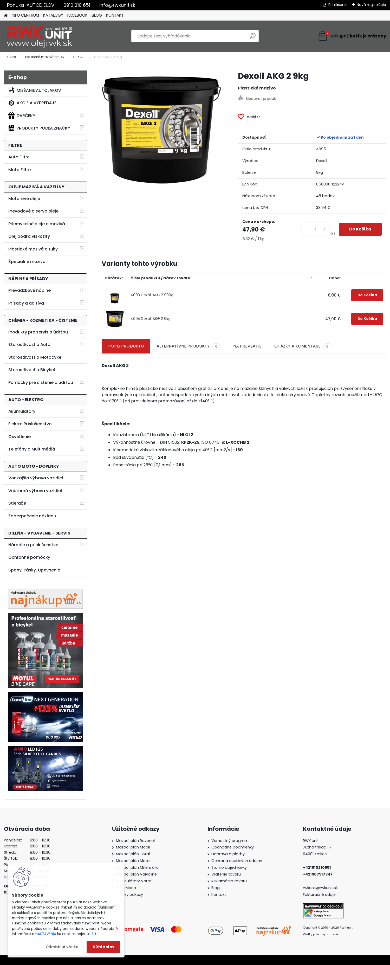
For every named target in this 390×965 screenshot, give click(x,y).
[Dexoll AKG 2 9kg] (161, 130)
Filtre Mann (126, 887)
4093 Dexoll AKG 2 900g (152, 295)
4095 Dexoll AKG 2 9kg (151, 318)
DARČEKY (21, 115)
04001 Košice (315, 854)
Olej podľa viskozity (29, 236)
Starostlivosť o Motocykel (35, 357)
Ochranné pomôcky (29, 557)
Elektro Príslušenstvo (30, 424)
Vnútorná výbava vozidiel (35, 491)
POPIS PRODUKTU (126, 346)
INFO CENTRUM (25, 15)
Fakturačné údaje (319, 894)
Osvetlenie (19, 437)
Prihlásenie (338, 4)
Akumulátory (21, 411)
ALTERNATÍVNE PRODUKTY (188, 346)
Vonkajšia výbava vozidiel (35, 478)
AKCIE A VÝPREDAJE (32, 103)
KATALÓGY (53, 15)
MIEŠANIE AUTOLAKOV (34, 90)
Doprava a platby (228, 854)
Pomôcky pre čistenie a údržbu (40, 382)
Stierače (17, 503)
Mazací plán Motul (133, 860)
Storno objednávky (229, 867)
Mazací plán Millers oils (137, 867)
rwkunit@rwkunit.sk (320, 887)
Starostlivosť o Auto (29, 345)
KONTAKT (115, 15)
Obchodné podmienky (232, 847)
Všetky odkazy (129, 894)
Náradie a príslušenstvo (33, 545)
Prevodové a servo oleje (33, 211)
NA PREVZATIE (247, 346)
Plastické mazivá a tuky (44, 56)
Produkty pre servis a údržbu (38, 332)
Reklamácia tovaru (229, 881)
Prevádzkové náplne (29, 290)
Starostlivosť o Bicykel (31, 370)
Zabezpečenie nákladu (32, 516)
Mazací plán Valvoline (136, 874)
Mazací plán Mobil (133, 847)
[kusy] (315, 229)
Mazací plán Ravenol (135, 840)
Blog (215, 887)
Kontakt (218, 894)
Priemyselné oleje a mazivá (36, 224)
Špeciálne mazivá (27, 262)
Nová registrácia (371, 4)
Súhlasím (103, 947)
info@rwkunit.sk (117, 5)
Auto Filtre (19, 157)
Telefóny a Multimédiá (31, 449)
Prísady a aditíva (26, 303)
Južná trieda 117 (318, 847)
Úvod (11, 56)
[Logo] (39, 36)
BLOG (97, 15)
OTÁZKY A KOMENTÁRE (303, 346)
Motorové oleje (24, 199)
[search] (253, 38)
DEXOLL (79, 56)
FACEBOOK (77, 15)
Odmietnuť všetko (62, 946)
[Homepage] (6, 15)
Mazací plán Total (133, 854)
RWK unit (311, 840)
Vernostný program (230, 840)
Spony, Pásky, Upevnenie (34, 570)
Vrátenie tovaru (226, 874)
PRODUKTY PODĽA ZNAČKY (39, 128)
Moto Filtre (19, 170)
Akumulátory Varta (134, 881)
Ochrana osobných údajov (236, 860)
